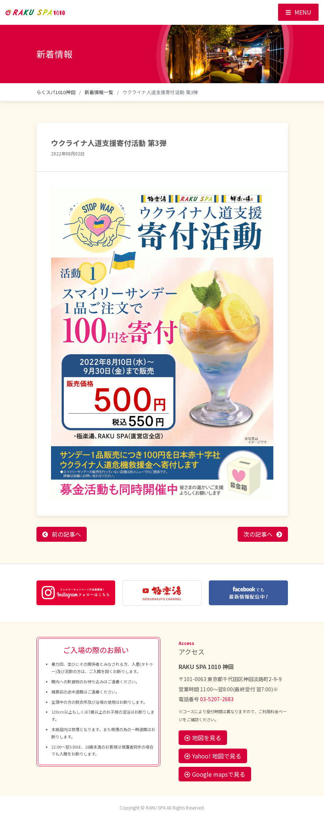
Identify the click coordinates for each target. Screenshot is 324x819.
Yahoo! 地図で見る (212, 756)
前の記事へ (66, 534)
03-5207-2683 (217, 699)
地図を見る (202, 737)
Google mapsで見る (214, 774)
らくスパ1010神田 (55, 92)
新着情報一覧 (99, 92)
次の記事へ (258, 534)
